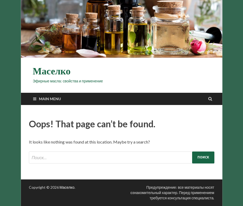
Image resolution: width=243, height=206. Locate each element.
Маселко (52, 71)
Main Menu (50, 98)
